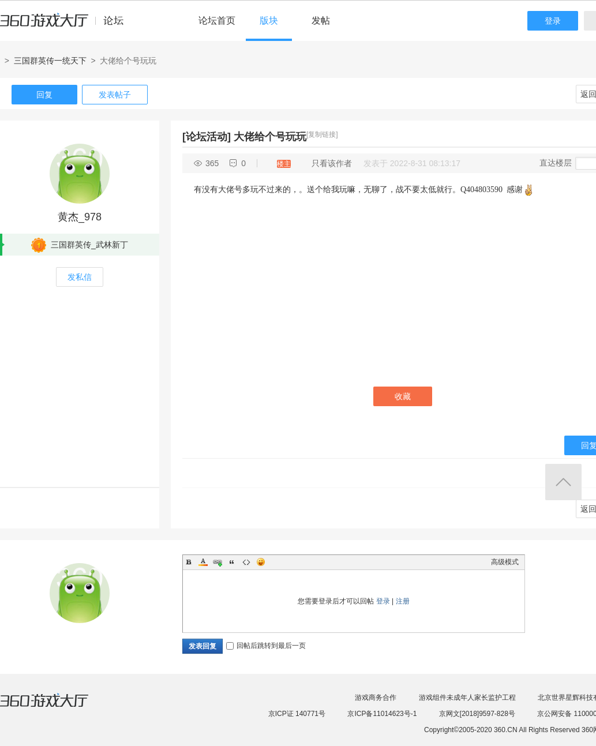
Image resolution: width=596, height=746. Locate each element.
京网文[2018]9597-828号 (477, 714)
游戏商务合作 (375, 697)
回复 (44, 94)
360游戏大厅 (56, 707)
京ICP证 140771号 (296, 714)
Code (246, 562)
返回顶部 (563, 482)
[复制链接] (322, 134)
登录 (553, 20)
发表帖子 (115, 94)
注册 (403, 601)
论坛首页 (216, 20)
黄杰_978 (80, 217)
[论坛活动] (206, 137)
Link (217, 562)
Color (203, 562)
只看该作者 (332, 163)
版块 (269, 20)
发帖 (321, 20)
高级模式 (505, 562)
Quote (232, 562)
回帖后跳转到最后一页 (266, 646)
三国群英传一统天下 (50, 60)
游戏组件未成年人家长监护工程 (467, 697)
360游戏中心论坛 (66, 25)
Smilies (261, 562)
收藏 (403, 396)
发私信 (80, 277)
